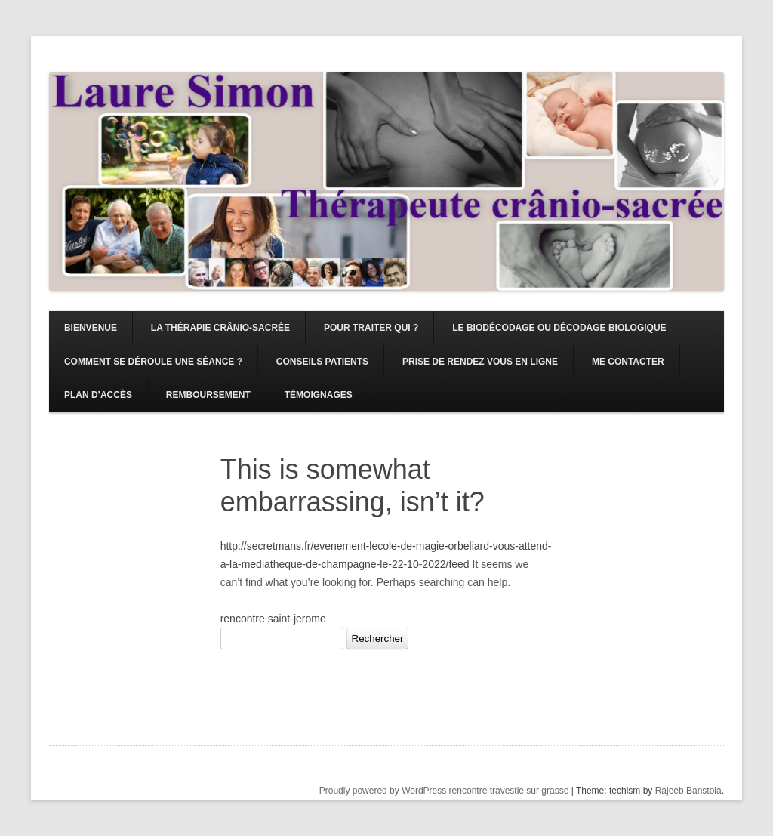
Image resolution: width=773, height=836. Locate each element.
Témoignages (319, 395)
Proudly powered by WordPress (383, 790)
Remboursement (208, 395)
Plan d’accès (98, 395)
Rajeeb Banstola (688, 790)
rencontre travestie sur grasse (509, 790)
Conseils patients (322, 361)
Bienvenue (90, 327)
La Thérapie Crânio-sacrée (220, 327)
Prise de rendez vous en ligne (480, 361)
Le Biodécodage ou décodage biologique (559, 327)
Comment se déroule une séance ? (153, 361)
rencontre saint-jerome (273, 618)
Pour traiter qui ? (371, 327)
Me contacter (628, 361)
